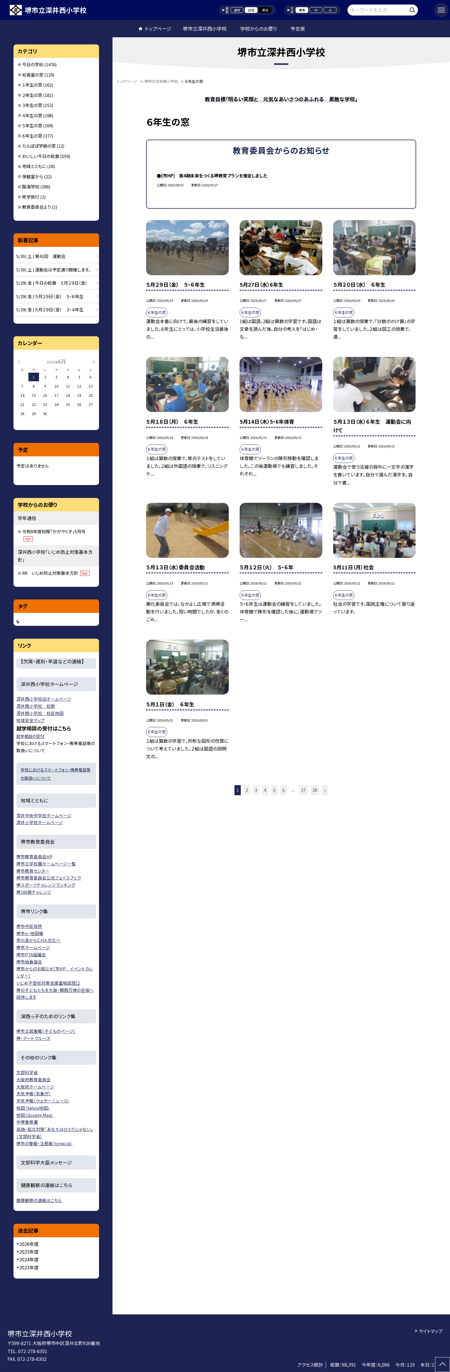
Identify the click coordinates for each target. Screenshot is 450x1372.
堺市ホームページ (33, 947)
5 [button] (274, 790)
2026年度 (29, 1243)
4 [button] (265, 790)
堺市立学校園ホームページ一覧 (46, 864)
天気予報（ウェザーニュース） (43, 1101)
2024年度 (29, 1259)
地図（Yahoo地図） (33, 1108)
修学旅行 (30, 197)
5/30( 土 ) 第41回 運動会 (40, 256)
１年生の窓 (32, 85)
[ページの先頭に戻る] (442, 1364)
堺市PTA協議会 (31, 954)
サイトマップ (431, 1331)
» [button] (325, 790)
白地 (251, 10)
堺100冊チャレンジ (33, 892)
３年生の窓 (32, 105)
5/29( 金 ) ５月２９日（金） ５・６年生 (50, 296)
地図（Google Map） (35, 1115)
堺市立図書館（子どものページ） (46, 1031)
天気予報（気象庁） (33, 1093)
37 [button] (303, 790)
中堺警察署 (27, 1122)
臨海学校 (30, 186)
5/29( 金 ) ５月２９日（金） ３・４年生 (50, 309)
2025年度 (29, 1251)
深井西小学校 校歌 (35, 706)
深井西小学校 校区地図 (40, 713)
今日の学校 (32, 64)
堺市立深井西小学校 (205, 28)
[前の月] (19, 361)
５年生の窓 (32, 125)
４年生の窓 (32, 115)
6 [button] (283, 790)
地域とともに (34, 166)
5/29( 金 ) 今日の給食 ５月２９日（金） (52, 283)
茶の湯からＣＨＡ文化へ (38, 940)
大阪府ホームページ (35, 1087)
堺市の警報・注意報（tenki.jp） (44, 1143)
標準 (302, 10)
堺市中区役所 (29, 926)
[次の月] (93, 361)
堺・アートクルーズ (33, 1038)
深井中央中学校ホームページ (43, 815)
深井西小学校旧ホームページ (43, 699)
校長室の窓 (32, 75)
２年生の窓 (32, 95)
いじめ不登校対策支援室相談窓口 (48, 983)
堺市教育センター (32, 871)
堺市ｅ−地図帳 (29, 933)
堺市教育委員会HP (34, 856)
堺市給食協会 (29, 962)
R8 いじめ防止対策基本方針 (56, 573)
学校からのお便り (258, 28)
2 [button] (247, 790)
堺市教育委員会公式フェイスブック (48, 878)
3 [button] (256, 790)
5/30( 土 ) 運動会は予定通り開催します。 (53, 270)
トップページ (158, 28)
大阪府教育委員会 (33, 1079)
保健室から (32, 176)
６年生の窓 (32, 136)
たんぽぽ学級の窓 (39, 146)
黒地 (265, 10)
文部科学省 (27, 1072)
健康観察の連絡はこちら (39, 1200)
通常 (237, 10)
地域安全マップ (30, 720)
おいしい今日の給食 (40, 156)
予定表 (297, 28)
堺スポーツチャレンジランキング (45, 885)
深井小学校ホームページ (39, 822)
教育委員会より (36, 207)
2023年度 (29, 1267)
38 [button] (315, 790)
